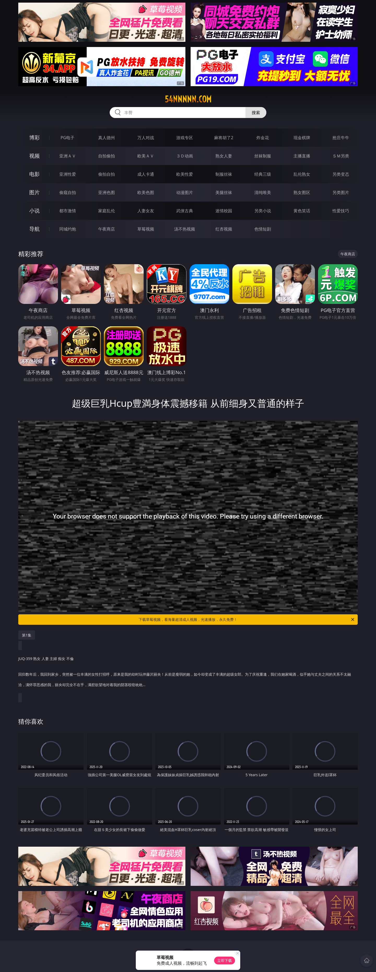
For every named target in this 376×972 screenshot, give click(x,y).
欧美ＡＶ (145, 156)
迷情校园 (223, 211)
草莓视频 (145, 229)
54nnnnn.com (188, 99)
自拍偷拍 (106, 156)
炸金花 (262, 137)
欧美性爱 (184, 174)
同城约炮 (67, 229)
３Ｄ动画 (184, 156)
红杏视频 (223, 229)
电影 (34, 174)
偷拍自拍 (106, 174)
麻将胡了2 (223, 137)
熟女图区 (301, 192)
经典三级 (262, 174)
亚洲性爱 (67, 174)
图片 (34, 192)
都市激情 (67, 211)
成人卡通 (145, 174)
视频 (34, 155)
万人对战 (145, 137)
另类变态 (340, 174)
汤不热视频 (184, 229)
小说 (34, 210)
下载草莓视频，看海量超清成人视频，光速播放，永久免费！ (247, 619)
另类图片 (340, 192)
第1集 (26, 635)
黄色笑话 (301, 211)
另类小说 (262, 211)
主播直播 (301, 156)
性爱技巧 (340, 211)
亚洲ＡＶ (67, 156)
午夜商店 (106, 229)
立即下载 (224, 960)
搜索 (256, 112)
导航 (34, 228)
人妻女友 (145, 211)
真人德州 (106, 137)
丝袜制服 (262, 156)
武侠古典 (184, 211)
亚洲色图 (106, 192)
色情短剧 (262, 229)
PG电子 (67, 137)
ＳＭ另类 (340, 156)
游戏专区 (184, 137)
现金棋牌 (301, 137)
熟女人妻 (223, 156)
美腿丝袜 (223, 192)
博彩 (34, 137)
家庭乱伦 (106, 211)
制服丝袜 (223, 174)
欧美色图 (145, 192)
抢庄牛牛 (340, 137)
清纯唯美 (262, 192)
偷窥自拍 (67, 192)
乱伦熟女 (301, 174)
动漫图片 (184, 192)
